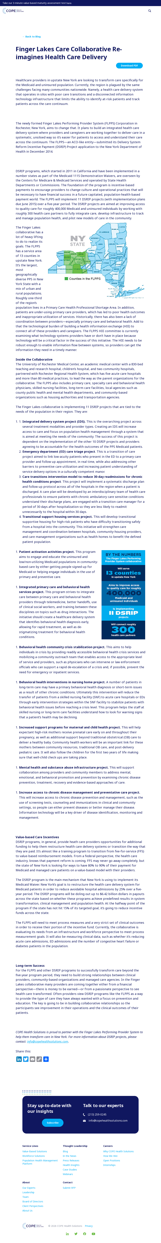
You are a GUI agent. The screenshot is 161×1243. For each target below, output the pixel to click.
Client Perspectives (32, 1206)
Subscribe (53, 1122)
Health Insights (71, 1165)
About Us (27, 1210)
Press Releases (71, 1160)
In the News (69, 1155)
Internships (109, 1165)
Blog (65, 1151)
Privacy (89, 1225)
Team (25, 1196)
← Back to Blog (31, 36)
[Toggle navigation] (157, 10)
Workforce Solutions (33, 1155)
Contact (68, 1182)
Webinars (68, 1174)
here (69, 3)
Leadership (28, 1192)
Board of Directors (32, 1201)
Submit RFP (69, 1187)
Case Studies (70, 1169)
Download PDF (129, 65)
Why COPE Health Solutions (118, 1151)
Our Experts (28, 1187)
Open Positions (111, 1160)
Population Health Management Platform (40, 1162)
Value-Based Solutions (34, 1151)
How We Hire (110, 1155)
